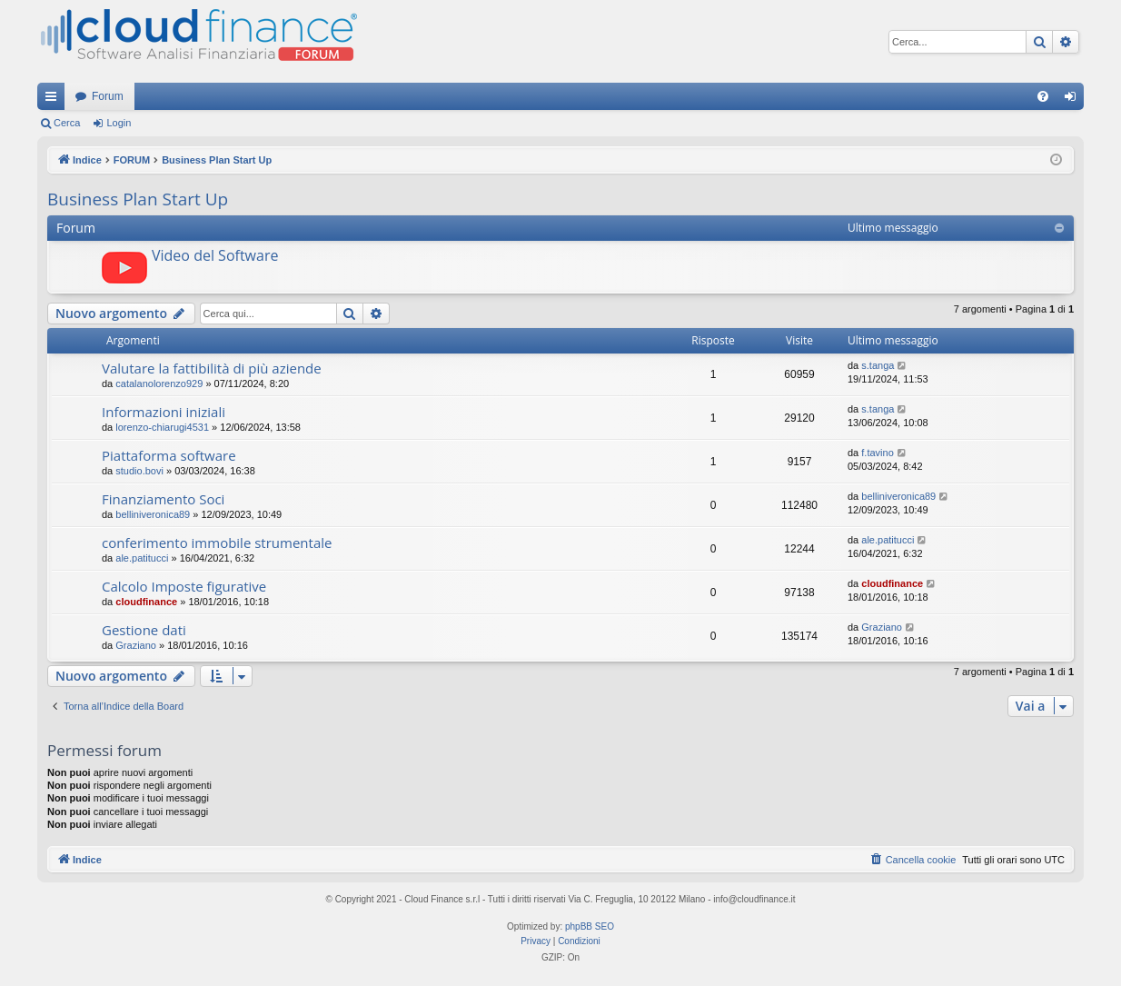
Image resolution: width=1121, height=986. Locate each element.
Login (118, 122)
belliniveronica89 (152, 514)
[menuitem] (1043, 96)
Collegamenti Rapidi (54, 100)
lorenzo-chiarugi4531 (162, 427)
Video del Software (215, 255)
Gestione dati (144, 630)
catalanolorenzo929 (159, 383)
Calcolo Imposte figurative (184, 586)
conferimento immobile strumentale (217, 542)
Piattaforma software (169, 455)
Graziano (135, 645)
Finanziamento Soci (163, 499)
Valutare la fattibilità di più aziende (212, 368)
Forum (108, 96)
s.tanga (877, 365)
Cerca (67, 122)
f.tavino (877, 452)
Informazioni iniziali (163, 412)
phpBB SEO (589, 926)
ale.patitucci (141, 558)
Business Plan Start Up (137, 199)
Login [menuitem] (1074, 100)
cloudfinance (146, 601)
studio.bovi (139, 470)
